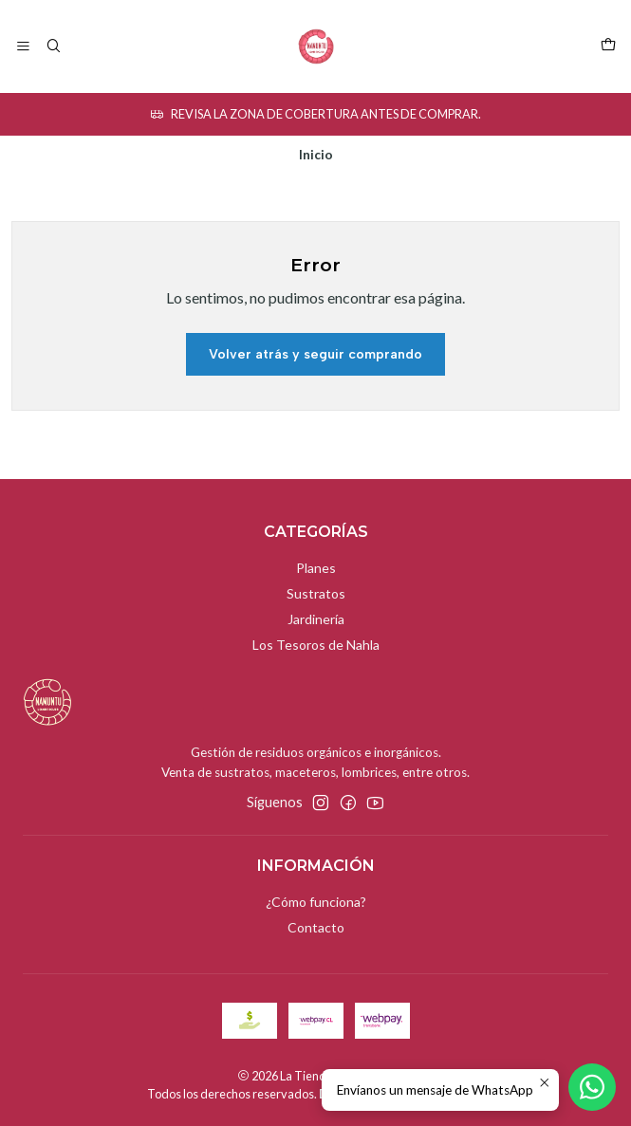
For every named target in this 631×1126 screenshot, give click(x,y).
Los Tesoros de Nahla (316, 645)
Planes (316, 568)
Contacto (316, 927)
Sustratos (316, 593)
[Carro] (608, 46)
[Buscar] (53, 47)
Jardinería (316, 619)
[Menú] (23, 47)
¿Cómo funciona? (316, 902)
